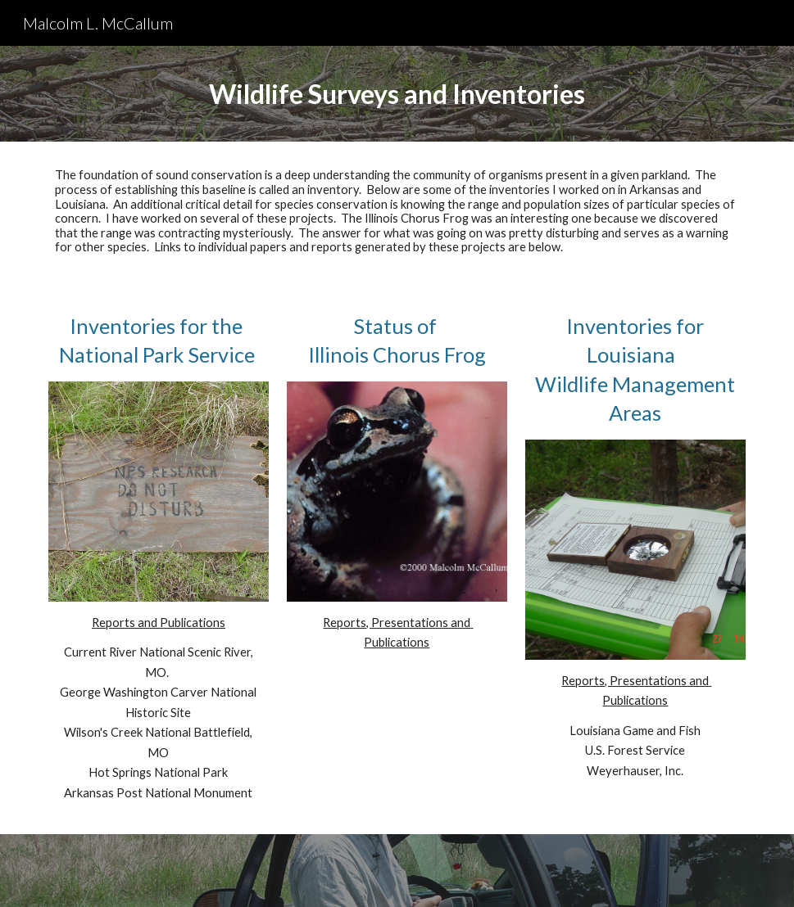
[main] (397, 93)
